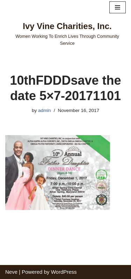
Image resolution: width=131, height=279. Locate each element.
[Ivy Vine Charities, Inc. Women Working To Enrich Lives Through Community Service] (65, 33)
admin (44, 110)
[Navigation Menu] (117, 7)
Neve (11, 272)
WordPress (64, 272)
